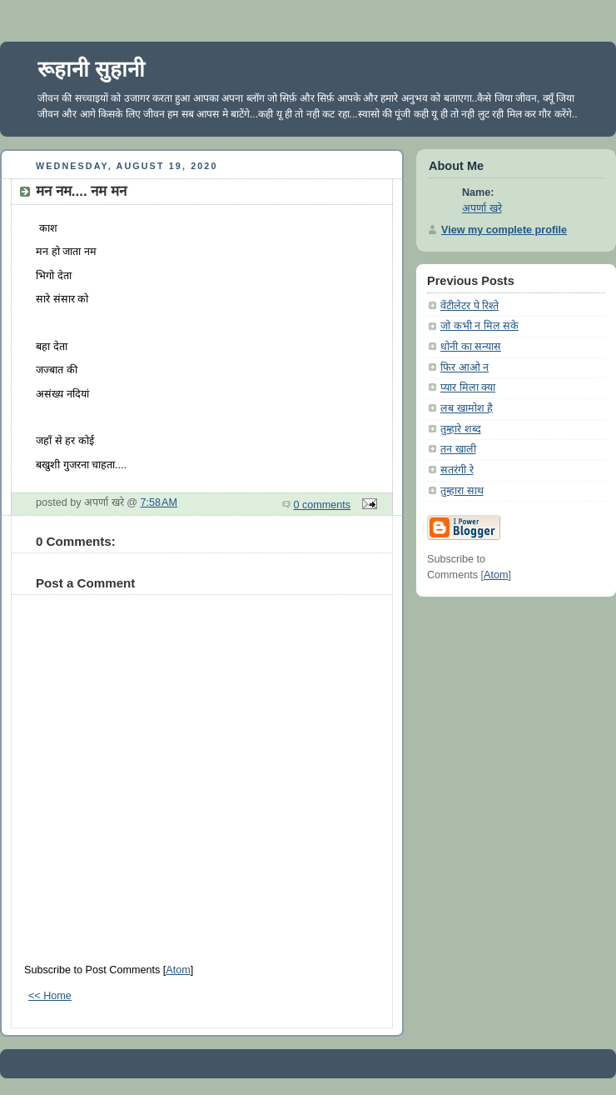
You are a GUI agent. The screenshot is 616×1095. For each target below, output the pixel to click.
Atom (178, 970)
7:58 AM (159, 502)
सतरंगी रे (457, 470)
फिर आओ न (464, 367)
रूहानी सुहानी (91, 69)
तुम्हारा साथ (462, 491)
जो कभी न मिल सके (479, 326)
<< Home (50, 996)
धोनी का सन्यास (470, 346)
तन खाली (458, 449)
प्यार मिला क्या (467, 387)
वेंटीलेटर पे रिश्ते (469, 306)
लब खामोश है (466, 408)
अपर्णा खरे (482, 208)
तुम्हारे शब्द (460, 429)
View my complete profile (504, 230)
